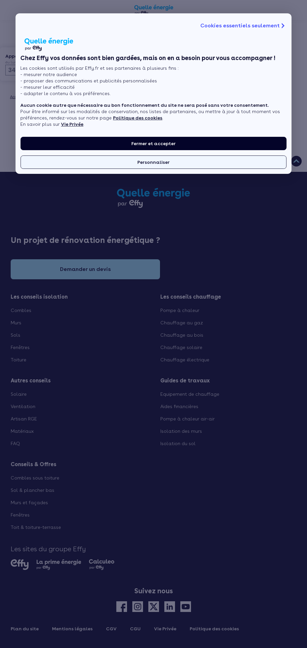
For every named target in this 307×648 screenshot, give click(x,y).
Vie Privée (72, 124)
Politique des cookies (137, 117)
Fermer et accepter (153, 143)
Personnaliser (153, 162)
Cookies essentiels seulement (243, 25)
